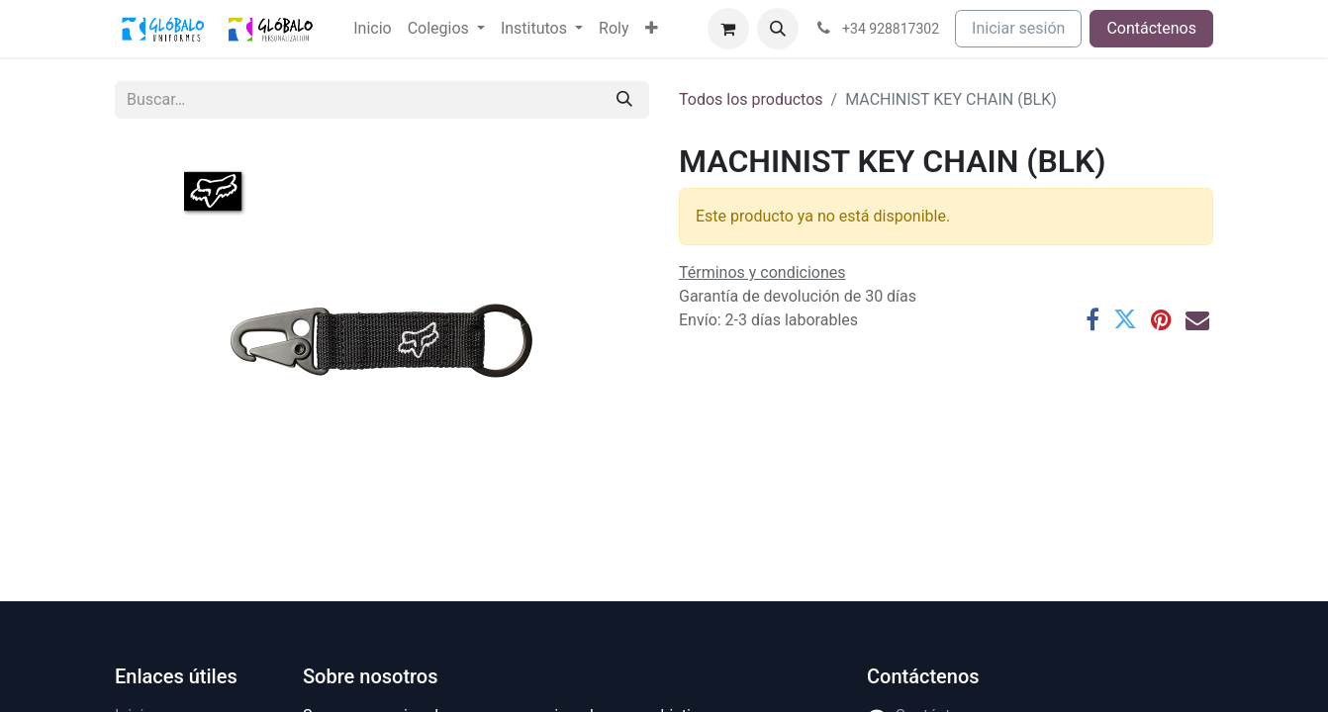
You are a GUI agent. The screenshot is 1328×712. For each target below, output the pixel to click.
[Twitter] (1125, 319)
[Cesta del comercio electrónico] (728, 28)
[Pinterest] (1161, 319)
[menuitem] (372, 28)
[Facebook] (1092, 319)
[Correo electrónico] (1197, 319)
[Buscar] (624, 100)
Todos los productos (751, 99)
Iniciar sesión (1018, 28)
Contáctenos (1151, 28)
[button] (778, 28)
